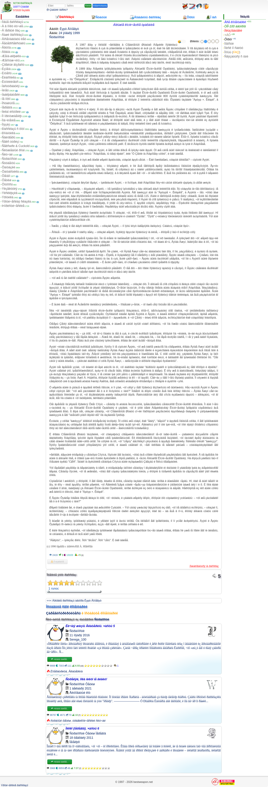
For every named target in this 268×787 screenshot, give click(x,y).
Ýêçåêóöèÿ (9, 188)
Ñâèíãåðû (8, 137)
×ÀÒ (227, 35)
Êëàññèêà (9, 77)
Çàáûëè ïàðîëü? (57, 9)
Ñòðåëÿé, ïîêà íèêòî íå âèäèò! (86, 679)
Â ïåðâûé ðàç (11, 30)
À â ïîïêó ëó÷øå (12, 26)
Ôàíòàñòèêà (10, 171)
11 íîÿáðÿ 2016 (80, 635)
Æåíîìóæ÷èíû (11, 60)
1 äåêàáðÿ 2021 (81, 688)
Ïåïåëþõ (75, 742)
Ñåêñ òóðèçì (10, 141)
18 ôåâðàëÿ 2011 (81, 737)
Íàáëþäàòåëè (11, 94)
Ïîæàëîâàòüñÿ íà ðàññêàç (204, 566)
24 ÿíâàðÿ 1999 (69, 33)
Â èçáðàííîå (57, 561)
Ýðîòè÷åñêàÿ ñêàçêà (16, 201)
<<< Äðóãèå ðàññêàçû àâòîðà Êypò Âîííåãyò (74, 600)
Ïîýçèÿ (6, 124)
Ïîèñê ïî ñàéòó (233, 48)
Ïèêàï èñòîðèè (11, 111)
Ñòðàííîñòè (9, 158)
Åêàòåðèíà (76, 671)
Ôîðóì (228, 39)
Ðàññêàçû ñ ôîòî (13, 129)
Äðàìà (6, 52)
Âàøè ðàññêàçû (13, 34)
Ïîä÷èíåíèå (9, 120)
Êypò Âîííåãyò (69, 29)
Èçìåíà (6, 69)
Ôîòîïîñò (7, 184)
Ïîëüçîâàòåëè (233, 30)
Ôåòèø (6, 180)
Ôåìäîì (6, 176)
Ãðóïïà (6, 47)
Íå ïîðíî (6, 99)
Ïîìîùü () (232, 52)
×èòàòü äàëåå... (59, 659)
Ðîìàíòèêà (8, 133)
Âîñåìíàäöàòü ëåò (14, 39)
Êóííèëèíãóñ (10, 81)
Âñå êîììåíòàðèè (235, 22)
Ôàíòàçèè (8, 167)
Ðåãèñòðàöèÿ (100, 5)
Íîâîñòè (229, 43)
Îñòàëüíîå (8, 103)
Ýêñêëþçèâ (9, 193)
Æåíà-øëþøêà (11, 56)
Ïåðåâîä (7, 107)
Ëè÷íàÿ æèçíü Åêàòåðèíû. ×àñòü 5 (90, 626)
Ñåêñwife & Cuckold (16, 146)
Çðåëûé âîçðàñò (13, 64)
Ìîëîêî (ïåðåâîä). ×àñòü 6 (82, 728)
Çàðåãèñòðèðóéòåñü (63, 613)
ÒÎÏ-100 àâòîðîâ (235, 26)
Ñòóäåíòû (8, 163)
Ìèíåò (5, 90)
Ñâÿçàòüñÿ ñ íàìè (236, 56)
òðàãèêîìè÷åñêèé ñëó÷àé (89, 720)
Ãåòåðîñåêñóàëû (13, 43)
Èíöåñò (7, 73)
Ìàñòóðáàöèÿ (11, 86)
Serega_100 (78, 639)
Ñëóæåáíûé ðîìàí (13, 150)
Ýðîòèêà (7, 197)
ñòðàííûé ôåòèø (60, 720)
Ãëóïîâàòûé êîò (80, 692)
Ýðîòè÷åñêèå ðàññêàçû (14, 785)
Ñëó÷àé (7, 154)
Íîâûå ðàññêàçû (12, 22)
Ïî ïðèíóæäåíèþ (12, 116)
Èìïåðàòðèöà (58, 671)
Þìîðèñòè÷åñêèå (13, 206)
